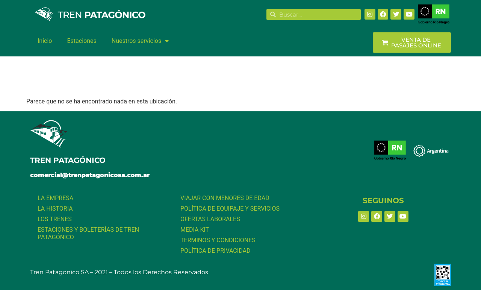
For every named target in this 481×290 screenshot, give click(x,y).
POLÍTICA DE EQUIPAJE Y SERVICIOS (230, 208)
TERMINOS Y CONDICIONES (218, 240)
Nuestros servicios (140, 41)
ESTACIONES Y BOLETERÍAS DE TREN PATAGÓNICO (88, 233)
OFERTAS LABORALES (210, 219)
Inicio (45, 40)
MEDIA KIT (194, 229)
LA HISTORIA (55, 208)
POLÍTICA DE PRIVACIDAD (215, 250)
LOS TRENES (55, 219)
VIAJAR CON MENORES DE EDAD (224, 198)
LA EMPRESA (55, 198)
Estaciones (81, 40)
